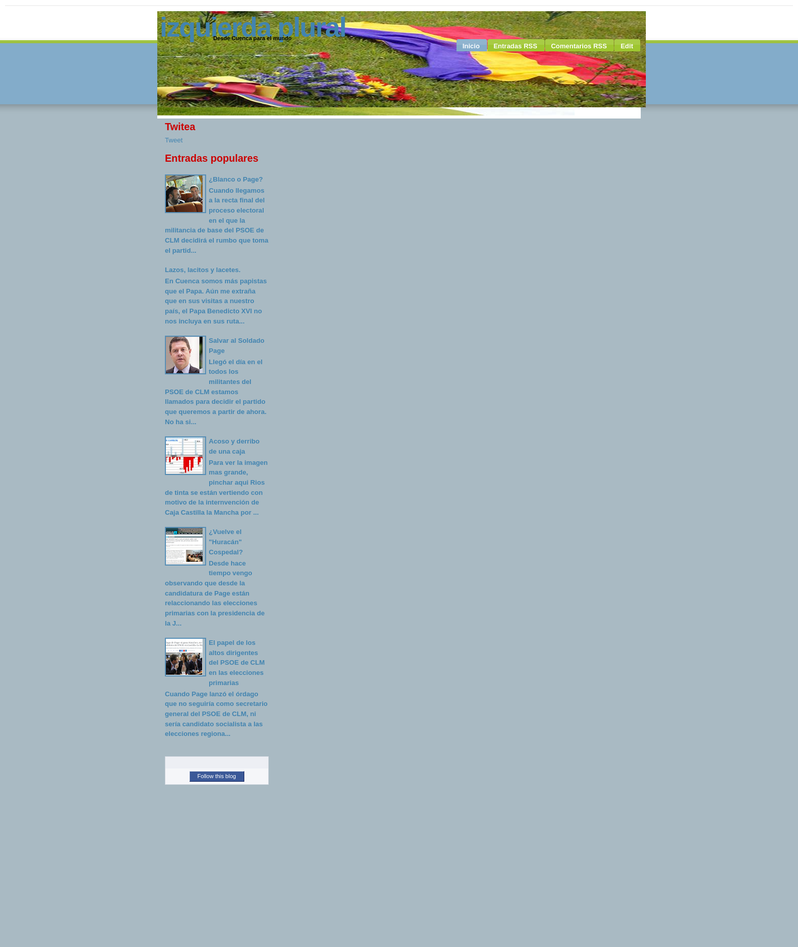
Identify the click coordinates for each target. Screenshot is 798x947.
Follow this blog (216, 776)
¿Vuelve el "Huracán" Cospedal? (226, 541)
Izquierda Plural (253, 27)
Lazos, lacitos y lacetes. (203, 270)
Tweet (174, 140)
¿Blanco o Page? (236, 179)
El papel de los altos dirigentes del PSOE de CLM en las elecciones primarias (237, 663)
